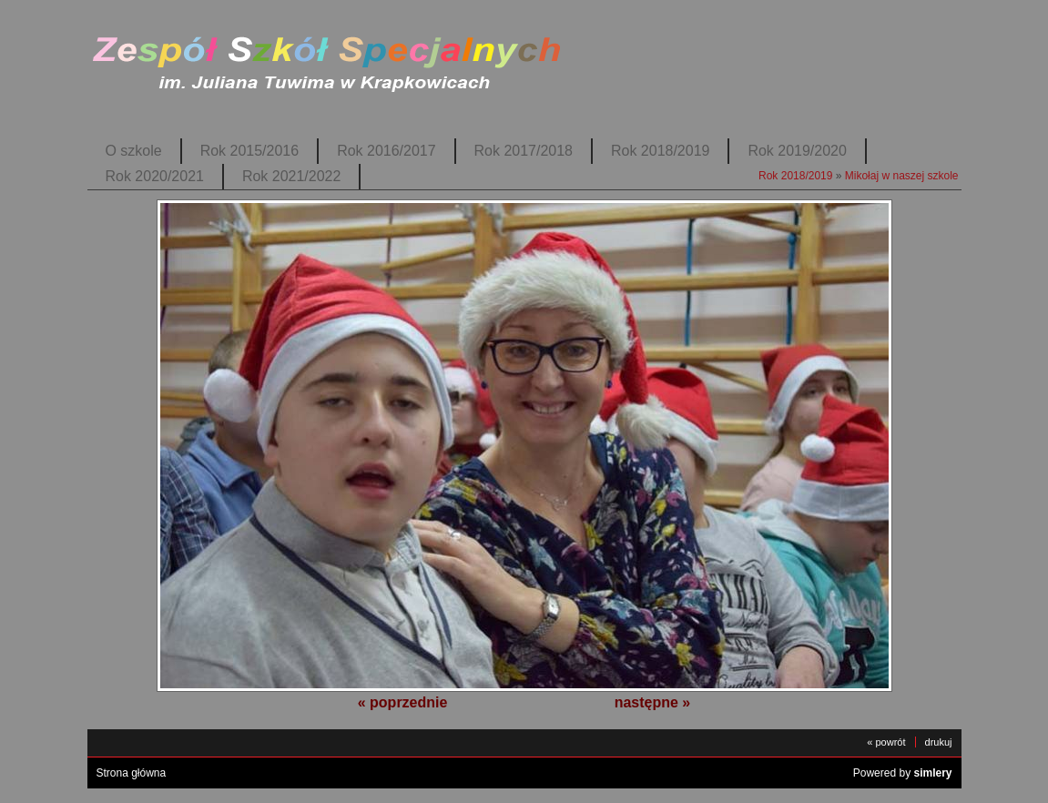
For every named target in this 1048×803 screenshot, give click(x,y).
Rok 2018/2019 (660, 150)
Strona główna (132, 773)
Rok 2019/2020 (797, 150)
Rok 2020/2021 (155, 176)
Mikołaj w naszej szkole (902, 175)
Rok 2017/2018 (523, 150)
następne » (653, 702)
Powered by (902, 773)
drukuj (938, 742)
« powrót (886, 742)
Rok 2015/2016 (249, 150)
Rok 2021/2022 (291, 176)
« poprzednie (403, 702)
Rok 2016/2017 (386, 150)
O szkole (134, 150)
